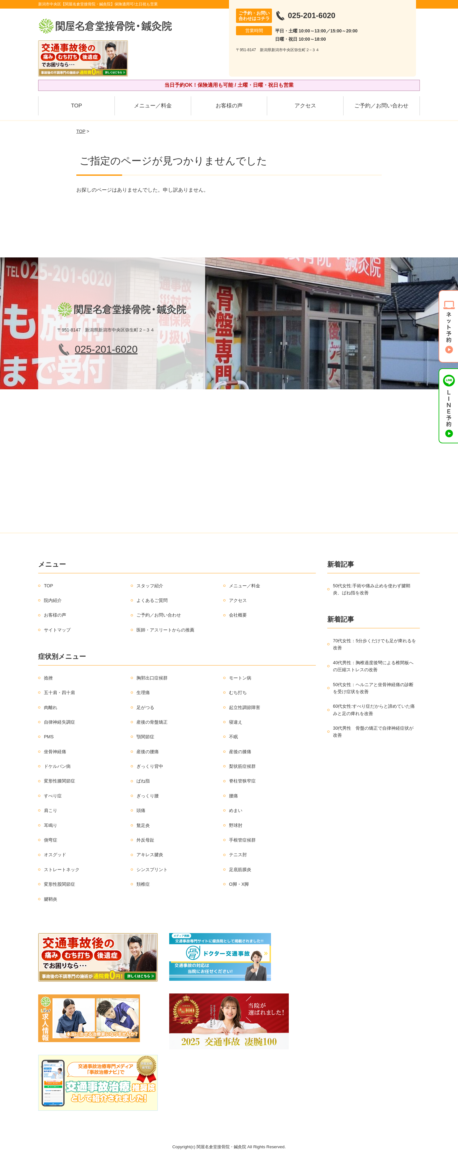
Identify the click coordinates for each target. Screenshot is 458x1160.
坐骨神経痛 (55, 751)
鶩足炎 (143, 825)
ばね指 (143, 780)
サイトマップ (57, 629)
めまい (235, 810)
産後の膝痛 (240, 751)
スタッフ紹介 (149, 585)
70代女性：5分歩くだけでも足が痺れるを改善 (374, 644)
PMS (48, 736)
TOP (76, 106)
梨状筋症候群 (242, 766)
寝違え (235, 722)
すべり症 (53, 795)
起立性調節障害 (244, 707)
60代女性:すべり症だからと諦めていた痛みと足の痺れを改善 (374, 710)
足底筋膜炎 (240, 869)
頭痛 (140, 810)
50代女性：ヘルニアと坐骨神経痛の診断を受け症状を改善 (373, 688)
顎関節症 (145, 736)
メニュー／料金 (153, 106)
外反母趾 (145, 840)
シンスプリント (152, 869)
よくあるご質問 (152, 600)
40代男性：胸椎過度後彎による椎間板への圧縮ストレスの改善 (373, 666)
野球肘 (235, 825)
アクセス (305, 106)
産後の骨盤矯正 (152, 722)
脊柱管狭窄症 (242, 780)
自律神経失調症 (59, 722)
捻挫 (48, 677)
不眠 (233, 736)
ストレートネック (62, 869)
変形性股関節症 (59, 884)
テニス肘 (238, 854)
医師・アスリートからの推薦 (165, 629)
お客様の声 (229, 106)
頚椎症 (143, 884)
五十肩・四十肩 (59, 692)
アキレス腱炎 (149, 854)
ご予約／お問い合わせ (381, 106)
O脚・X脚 (239, 884)
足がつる (145, 707)
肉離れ (50, 707)
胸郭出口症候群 (152, 677)
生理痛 (143, 692)
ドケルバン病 (57, 766)
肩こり (50, 810)
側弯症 (50, 840)
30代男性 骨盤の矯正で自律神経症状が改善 (373, 732)
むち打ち (238, 692)
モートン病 (240, 677)
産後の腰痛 (147, 751)
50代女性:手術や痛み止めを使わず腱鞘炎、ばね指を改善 (371, 589)
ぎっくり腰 (147, 795)
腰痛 (233, 795)
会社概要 (238, 615)
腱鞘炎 (50, 899)
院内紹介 (53, 600)
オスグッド (55, 854)
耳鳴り (50, 825)
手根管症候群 (242, 840)
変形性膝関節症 (59, 780)
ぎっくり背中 (149, 766)
